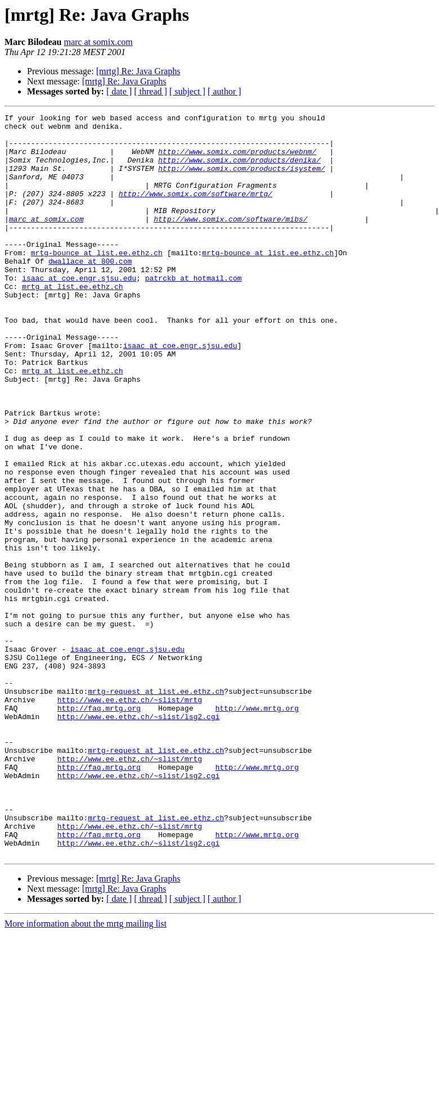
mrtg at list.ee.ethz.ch (72, 322)
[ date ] (119, 91)
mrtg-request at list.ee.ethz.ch (156, 807)
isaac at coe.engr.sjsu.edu (79, 311)
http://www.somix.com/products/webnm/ (237, 160)
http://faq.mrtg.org (99, 828)
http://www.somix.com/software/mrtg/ (195, 210)
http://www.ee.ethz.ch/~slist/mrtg (129, 817)
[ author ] (224, 91)
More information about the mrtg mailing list (86, 1072)
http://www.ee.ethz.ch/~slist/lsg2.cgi (138, 838)
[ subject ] (187, 91)
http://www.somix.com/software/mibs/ (230, 241)
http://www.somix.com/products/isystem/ (241, 180)
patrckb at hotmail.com (193, 311)
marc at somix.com (98, 42)
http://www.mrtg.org (256, 828)
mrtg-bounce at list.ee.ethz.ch (97, 281)
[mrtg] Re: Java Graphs (138, 71)
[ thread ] (150, 91)
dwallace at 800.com (90, 291)
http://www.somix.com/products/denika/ (239, 170)
